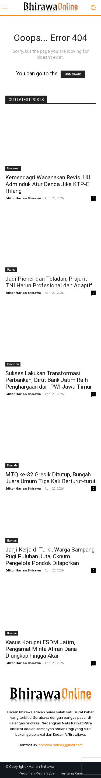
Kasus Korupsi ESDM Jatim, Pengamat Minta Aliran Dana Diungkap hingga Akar (41, 649)
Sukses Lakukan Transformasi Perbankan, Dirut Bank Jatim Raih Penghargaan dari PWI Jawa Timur (48, 380)
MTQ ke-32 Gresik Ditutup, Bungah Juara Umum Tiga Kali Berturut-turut (50, 477)
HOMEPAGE (73, 74)
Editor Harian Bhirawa (23, 198)
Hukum (12, 540)
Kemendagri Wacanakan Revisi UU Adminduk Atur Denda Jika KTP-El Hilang (48, 184)
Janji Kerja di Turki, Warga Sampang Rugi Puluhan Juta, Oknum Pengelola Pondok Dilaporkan (50, 556)
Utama (11, 269)
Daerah (12, 465)
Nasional (13, 168)
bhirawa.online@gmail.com (61, 745)
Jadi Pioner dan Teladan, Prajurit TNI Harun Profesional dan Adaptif (48, 282)
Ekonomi (13, 364)
